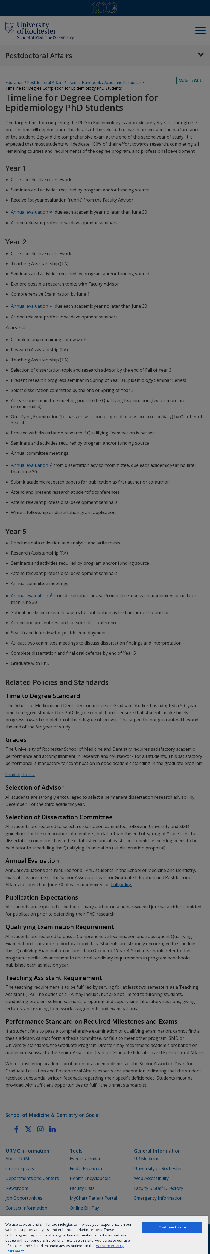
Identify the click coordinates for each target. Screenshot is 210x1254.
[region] (104, 1235)
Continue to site (172, 1227)
